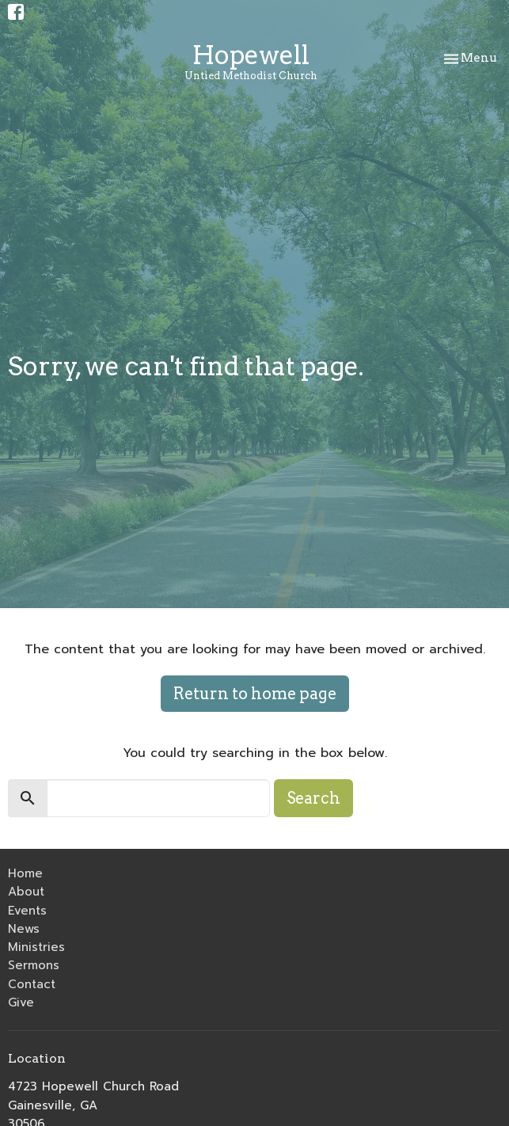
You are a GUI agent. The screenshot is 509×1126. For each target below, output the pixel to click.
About (26, 891)
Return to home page (254, 693)
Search (313, 798)
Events (27, 910)
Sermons (33, 965)
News (24, 929)
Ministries (36, 947)
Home (25, 873)
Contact (31, 984)
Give (21, 1002)
